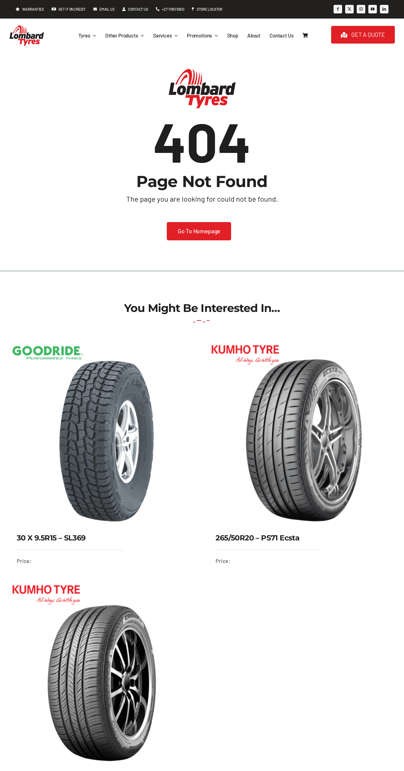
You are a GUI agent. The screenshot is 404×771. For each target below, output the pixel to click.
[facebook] (338, 9)
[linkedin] (384, 9)
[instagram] (361, 9)
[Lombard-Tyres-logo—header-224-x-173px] (26, 27)
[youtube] (372, 9)
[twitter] (349, 9)
